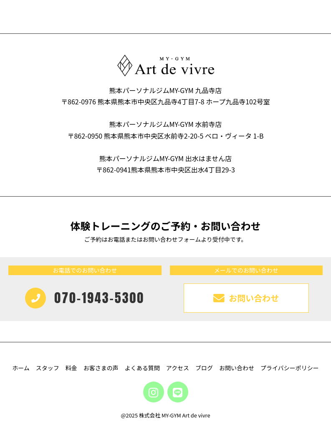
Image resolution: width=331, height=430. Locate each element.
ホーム (21, 368)
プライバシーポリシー (289, 368)
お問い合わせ (236, 368)
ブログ (204, 368)
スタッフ (47, 368)
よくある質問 (142, 368)
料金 (71, 368)
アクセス (177, 368)
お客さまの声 (101, 368)
